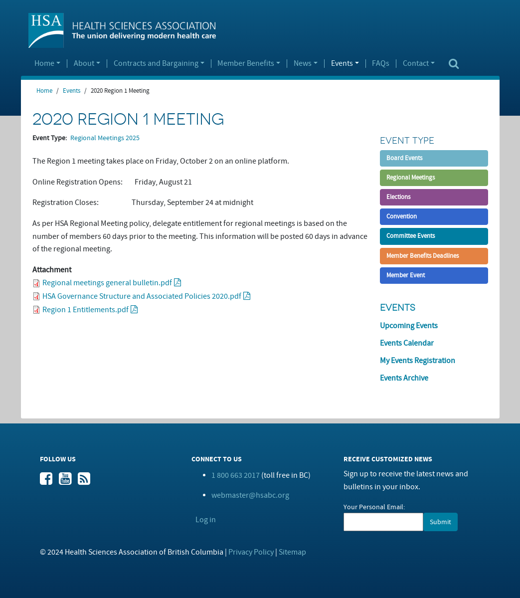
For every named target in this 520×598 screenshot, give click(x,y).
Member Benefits (245, 63)
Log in (205, 520)
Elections (398, 197)
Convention (401, 216)
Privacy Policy (251, 552)
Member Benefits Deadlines (422, 256)
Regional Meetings (410, 178)
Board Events (404, 158)
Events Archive (404, 378)
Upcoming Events (409, 326)
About (84, 63)
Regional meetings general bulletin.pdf (107, 283)
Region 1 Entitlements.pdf (85, 310)
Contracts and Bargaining (156, 63)
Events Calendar (407, 343)
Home (44, 63)
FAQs (380, 63)
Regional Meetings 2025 (105, 138)
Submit (440, 522)
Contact (416, 63)
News (303, 63)
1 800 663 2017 (235, 475)
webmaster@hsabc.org (250, 495)
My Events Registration (417, 361)
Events (342, 63)
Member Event (405, 275)
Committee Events (410, 236)
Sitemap (292, 552)
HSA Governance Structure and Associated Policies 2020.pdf (141, 296)
